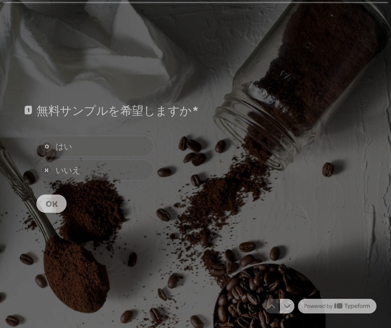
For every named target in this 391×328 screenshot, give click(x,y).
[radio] (94, 146)
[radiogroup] (94, 158)
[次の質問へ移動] (287, 306)
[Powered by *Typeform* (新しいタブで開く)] (337, 306)
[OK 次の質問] (51, 204)
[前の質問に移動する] (271, 306)
